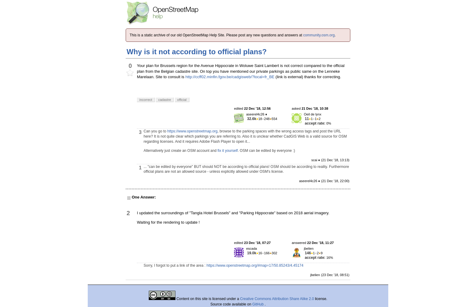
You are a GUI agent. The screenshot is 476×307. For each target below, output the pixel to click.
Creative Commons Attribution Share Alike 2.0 (277, 299)
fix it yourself (227, 150)
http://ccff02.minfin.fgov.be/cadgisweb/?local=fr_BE (229, 77)
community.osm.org (319, 35)
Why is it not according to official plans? (197, 52)
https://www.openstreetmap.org (192, 131)
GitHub (258, 304)
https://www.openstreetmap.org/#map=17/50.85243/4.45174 (254, 265)
